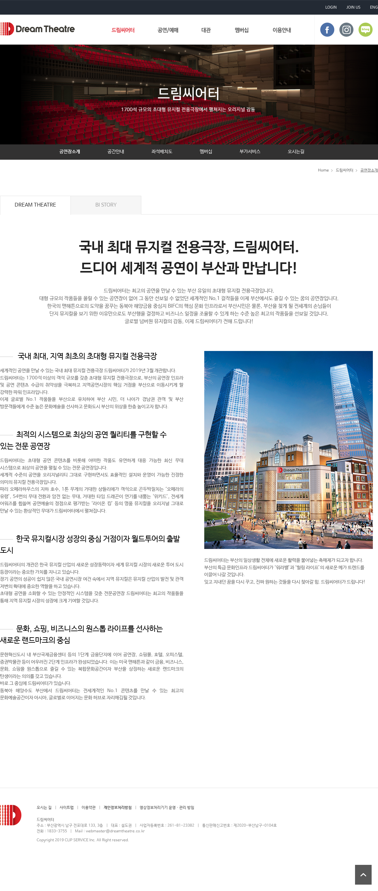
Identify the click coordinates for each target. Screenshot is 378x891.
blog (366, 30)
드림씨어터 (37, 28)
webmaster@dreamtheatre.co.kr (115, 831)
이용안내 (282, 31)
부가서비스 (250, 151)
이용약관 (89, 808)
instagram (346, 30)
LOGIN (331, 7)
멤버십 (241, 31)
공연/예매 (168, 31)
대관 (206, 31)
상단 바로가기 (363, 875)
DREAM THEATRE (35, 205)
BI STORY (106, 205)
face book (327, 30)
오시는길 (296, 151)
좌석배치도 (162, 151)
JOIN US (353, 7)
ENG (374, 7)
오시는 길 (44, 808)
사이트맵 (67, 808)
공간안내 (115, 151)
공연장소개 (69, 151)
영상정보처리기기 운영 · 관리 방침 (167, 808)
